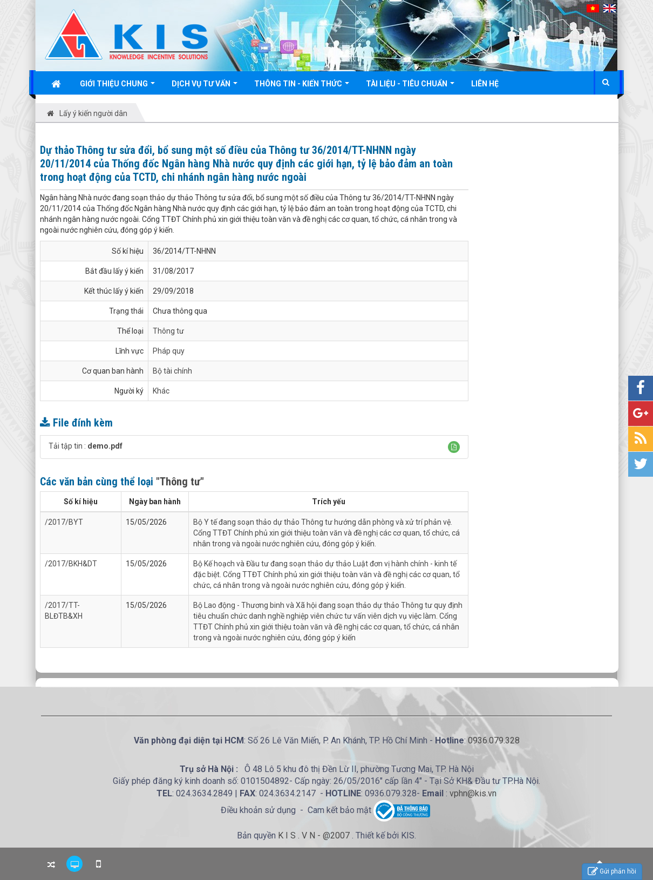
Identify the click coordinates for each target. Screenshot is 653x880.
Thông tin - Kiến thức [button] (301, 86)
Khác (161, 391)
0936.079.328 (494, 740)
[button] (454, 447)
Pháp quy (169, 351)
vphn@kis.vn (473, 793)
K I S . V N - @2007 (315, 835)
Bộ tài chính (172, 371)
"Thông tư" (180, 481)
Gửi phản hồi (612, 872)
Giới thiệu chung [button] (117, 86)
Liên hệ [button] (485, 83)
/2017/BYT (64, 522)
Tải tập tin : (86, 446)
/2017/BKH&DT (71, 563)
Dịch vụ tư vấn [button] (204, 86)
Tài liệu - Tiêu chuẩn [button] (410, 86)
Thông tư (168, 331)
